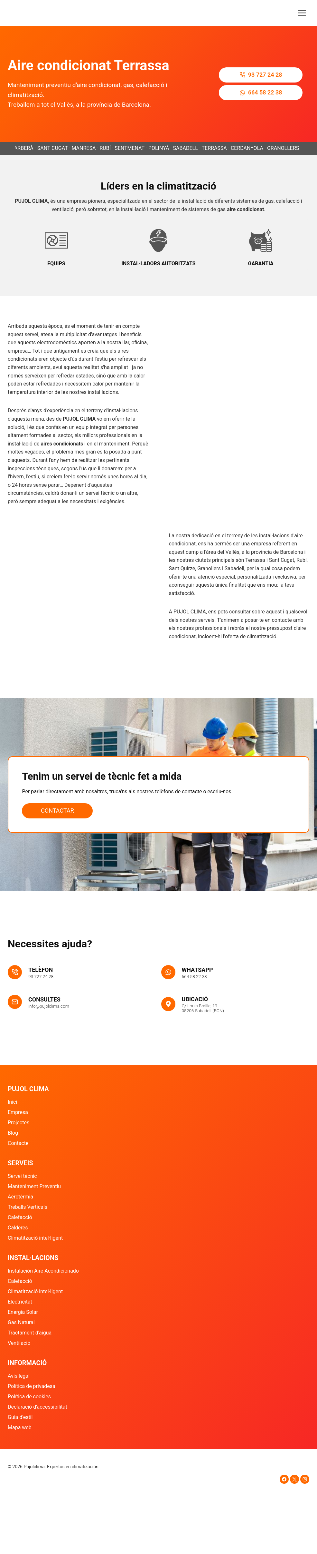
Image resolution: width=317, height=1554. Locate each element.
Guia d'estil (20, 1417)
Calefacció (20, 1217)
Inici (12, 1102)
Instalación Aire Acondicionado (43, 1271)
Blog (13, 1133)
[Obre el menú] (301, 12)
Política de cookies (29, 1396)
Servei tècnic (22, 1176)
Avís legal (19, 1376)
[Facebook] (284, 1479)
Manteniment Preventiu (34, 1186)
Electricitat (20, 1302)
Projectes (18, 1122)
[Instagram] (304, 1479)
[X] (294, 1479)
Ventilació (19, 1343)
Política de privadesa (31, 1386)
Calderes (18, 1228)
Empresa (18, 1112)
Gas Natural (21, 1322)
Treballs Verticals (27, 1207)
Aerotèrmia (20, 1197)
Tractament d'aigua (29, 1333)
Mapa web (20, 1427)
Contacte (18, 1143)
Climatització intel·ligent (35, 1238)
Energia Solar (23, 1312)
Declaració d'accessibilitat (37, 1407)
